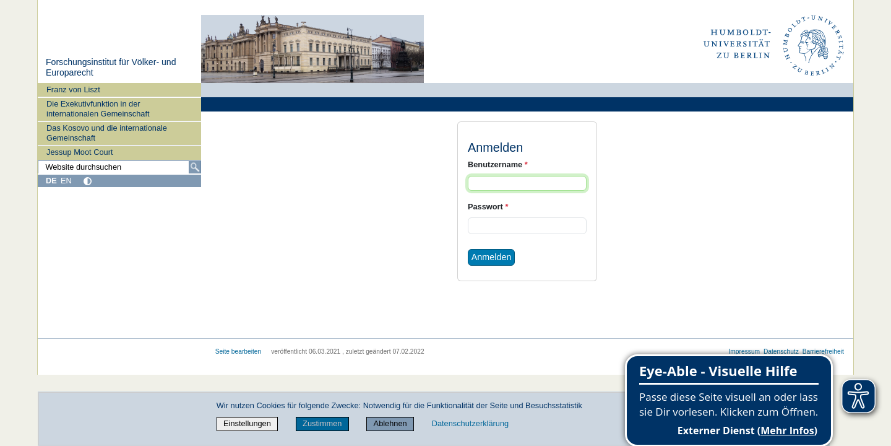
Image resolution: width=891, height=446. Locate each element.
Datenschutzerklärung (470, 423)
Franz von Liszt (73, 89)
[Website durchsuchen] (119, 167)
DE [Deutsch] (51, 180)
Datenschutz (781, 351)
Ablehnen (390, 423)
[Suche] (195, 167)
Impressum (744, 351)
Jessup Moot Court (79, 152)
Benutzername (498, 164)
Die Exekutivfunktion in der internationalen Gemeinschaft (97, 108)
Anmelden (491, 257)
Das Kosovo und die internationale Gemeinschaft (106, 132)
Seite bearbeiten (238, 351)
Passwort (488, 206)
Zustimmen (322, 423)
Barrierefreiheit (823, 351)
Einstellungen (247, 423)
